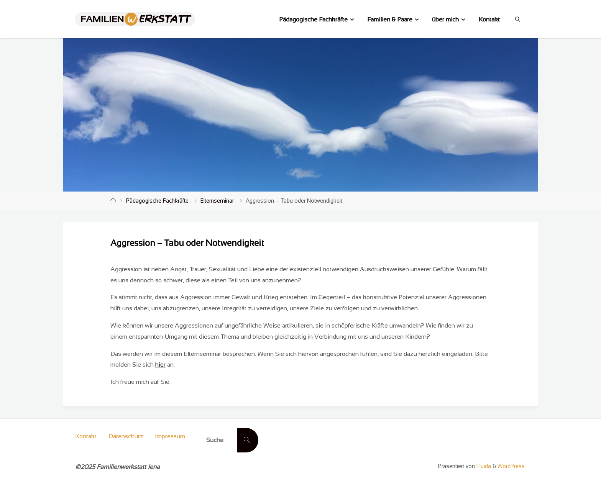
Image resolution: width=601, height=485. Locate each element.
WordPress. (512, 466)
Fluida (483, 466)
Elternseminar (217, 201)
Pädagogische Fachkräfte (157, 201)
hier (160, 364)
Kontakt (86, 436)
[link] (518, 19)
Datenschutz (125, 436)
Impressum (170, 436)
